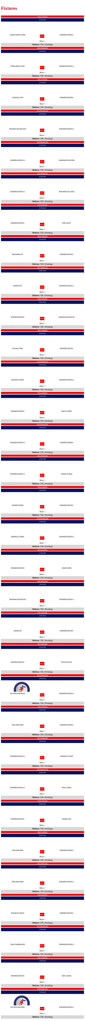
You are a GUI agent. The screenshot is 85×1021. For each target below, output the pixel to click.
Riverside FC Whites (17, 379)
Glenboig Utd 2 (66, 819)
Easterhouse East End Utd (67, 317)
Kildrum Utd (18, 630)
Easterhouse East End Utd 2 (17, 599)
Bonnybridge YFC (17, 254)
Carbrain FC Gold (17, 97)
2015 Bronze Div (42, 110)
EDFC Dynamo (66, 975)
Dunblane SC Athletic (17, 536)
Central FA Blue (66, 568)
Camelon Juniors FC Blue (17, 34)
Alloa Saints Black (17, 850)
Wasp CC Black (66, 787)
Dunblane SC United (66, 756)
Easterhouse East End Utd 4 (17, 129)
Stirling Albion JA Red (18, 66)
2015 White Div (42, 48)
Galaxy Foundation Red (17, 944)
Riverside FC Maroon (17, 913)
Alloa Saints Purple (17, 724)
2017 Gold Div (42, 79)
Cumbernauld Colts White (67, 160)
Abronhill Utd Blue (17, 505)
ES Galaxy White (17, 348)
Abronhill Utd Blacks (66, 442)
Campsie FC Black (66, 474)
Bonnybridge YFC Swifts (66, 191)
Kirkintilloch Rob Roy (66, 34)
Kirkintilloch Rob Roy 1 (66, 66)
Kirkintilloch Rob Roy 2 (66, 129)
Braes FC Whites (66, 411)
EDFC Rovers (66, 223)
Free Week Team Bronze (17, 693)
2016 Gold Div (42, 16)
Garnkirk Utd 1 (17, 285)
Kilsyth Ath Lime (66, 662)
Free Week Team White (17, 1007)
